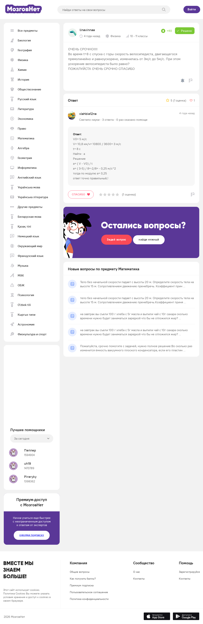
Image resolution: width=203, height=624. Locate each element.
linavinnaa (87, 30)
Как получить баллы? (83, 578)
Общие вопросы (80, 572)
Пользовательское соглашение (89, 592)
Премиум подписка (82, 585)
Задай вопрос (116, 239)
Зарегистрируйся (189, 572)
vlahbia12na (88, 114)
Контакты (139, 578)
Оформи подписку (31, 535)
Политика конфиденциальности (89, 599)
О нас (136, 572)
